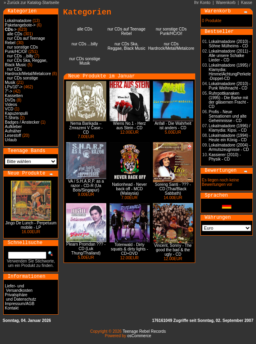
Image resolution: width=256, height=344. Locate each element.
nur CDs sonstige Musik (84, 61)
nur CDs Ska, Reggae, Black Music (26, 62)
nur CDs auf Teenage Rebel (126, 31)
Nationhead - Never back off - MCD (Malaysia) (129, 188)
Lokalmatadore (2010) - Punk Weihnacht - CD (230, 85)
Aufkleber (13, 126)
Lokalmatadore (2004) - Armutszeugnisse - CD (230, 147)
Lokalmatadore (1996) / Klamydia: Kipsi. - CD (229, 128)
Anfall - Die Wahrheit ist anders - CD (173, 125)
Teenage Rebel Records (144, 331)
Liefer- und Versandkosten (19, 288)
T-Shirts (12, 118)
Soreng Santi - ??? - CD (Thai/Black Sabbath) (173, 188)
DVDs (10, 100)
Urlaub (11, 140)
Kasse (246, 2)
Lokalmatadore (18, 20)
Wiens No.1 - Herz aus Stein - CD (129, 125)
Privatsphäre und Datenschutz (20, 297)
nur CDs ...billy (20, 56)
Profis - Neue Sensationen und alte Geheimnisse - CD (228, 116)
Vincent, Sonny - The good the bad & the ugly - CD (173, 249)
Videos (11, 104)
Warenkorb (226, 2)
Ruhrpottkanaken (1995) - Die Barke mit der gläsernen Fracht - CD (228, 100)
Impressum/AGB (19, 303)
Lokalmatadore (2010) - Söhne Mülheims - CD (230, 43)
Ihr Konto (202, 2)
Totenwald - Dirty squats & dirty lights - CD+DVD (129, 249)
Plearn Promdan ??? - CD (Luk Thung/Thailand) (86, 248)
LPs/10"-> (14, 87)
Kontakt (12, 308)
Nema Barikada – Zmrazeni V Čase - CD (86, 127)
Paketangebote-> (20, 25)
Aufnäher (13, 131)
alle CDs (15, 34)
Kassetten (14, 96)
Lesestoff (13, 135)
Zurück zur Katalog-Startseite (33, 2)
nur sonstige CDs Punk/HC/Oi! (21, 49)
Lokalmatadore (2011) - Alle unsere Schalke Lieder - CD (230, 55)
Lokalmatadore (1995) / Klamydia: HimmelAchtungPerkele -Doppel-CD (230, 72)
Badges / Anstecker (22, 122)
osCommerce (139, 336)
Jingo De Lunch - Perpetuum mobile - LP (30, 225)
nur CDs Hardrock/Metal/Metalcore (28, 71)
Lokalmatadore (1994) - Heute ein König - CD (230, 137)
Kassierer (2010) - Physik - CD (225, 157)
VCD (9, 109)
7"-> (8, 91)
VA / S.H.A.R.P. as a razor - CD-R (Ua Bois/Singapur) (86, 185)
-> (11, 29)
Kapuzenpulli (16, 113)
